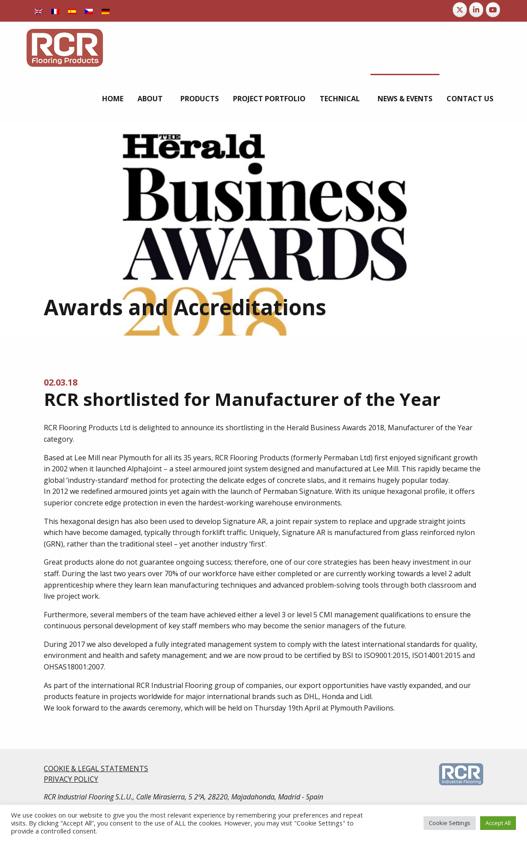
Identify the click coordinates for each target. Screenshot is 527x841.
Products (199, 98)
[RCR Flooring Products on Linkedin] (476, 9)
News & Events (405, 98)
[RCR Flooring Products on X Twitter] (460, 9)
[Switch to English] (38, 11)
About (150, 98)
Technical (340, 98)
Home (112, 98)
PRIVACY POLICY (71, 779)
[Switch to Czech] (88, 11)
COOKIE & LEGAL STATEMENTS (96, 768)
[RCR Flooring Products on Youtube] (493, 9)
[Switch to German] (105, 11)
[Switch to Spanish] (72, 11)
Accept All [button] (498, 823)
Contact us (470, 98)
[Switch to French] (55, 11)
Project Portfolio (269, 98)
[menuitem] (112, 98)
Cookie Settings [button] (449, 823)
